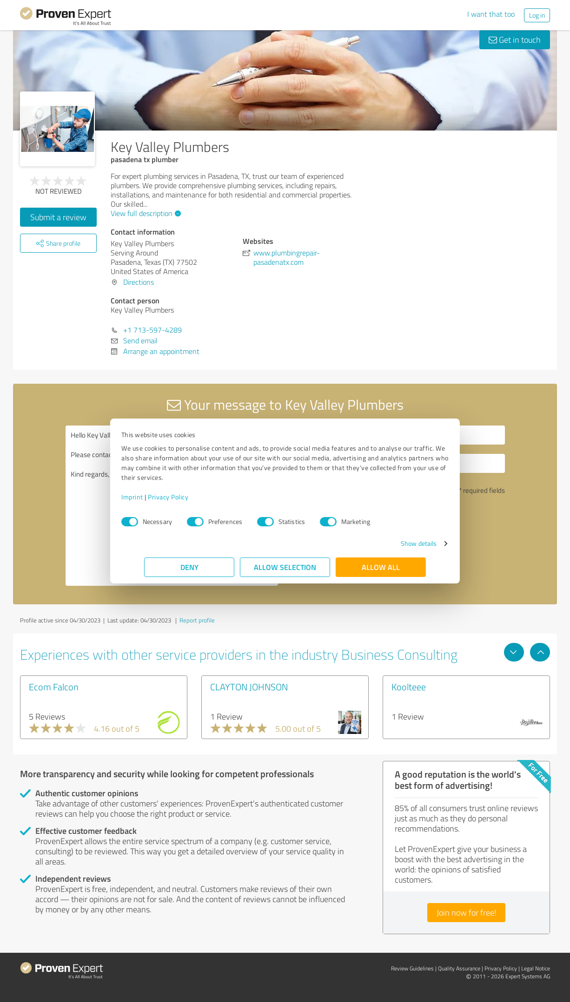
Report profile (197, 620)
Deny (189, 567)
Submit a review (58, 217)
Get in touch (515, 39)
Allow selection (285, 567)
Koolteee (408, 686)
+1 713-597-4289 (152, 330)
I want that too (491, 14)
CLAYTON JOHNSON (249, 686)
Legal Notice (535, 968)
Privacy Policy (191, 496)
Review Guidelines (412, 968)
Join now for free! (466, 912)
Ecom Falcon (54, 686)
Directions (138, 282)
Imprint (155, 496)
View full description (145, 213)
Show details (396, 543)
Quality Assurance (459, 968)
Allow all (381, 567)
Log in (537, 15)
